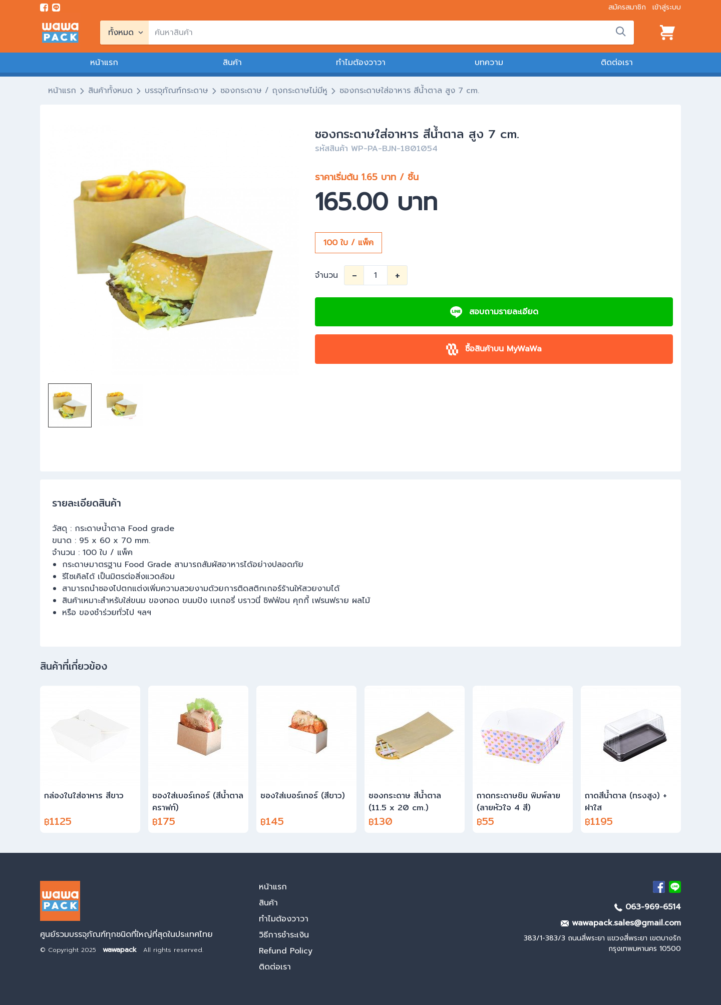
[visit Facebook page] (44, 8)
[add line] (56, 8)
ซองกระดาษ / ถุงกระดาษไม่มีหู (273, 91)
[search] (391, 33)
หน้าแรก (104, 63)
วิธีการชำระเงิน (284, 935)
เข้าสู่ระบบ (666, 7)
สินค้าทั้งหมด (110, 91)
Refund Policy (285, 951)
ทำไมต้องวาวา (361, 63)
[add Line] (675, 887)
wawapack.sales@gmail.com (621, 923)
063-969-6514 (647, 907)
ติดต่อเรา (617, 63)
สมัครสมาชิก (627, 7)
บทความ (489, 63)
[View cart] (667, 32)
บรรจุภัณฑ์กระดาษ (176, 91)
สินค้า (232, 63)
